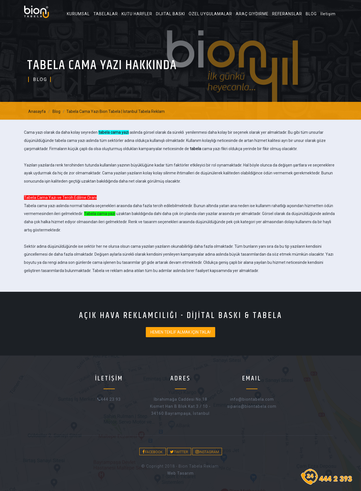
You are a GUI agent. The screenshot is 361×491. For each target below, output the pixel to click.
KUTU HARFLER (137, 14)
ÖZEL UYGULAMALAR (210, 14)
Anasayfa (37, 111)
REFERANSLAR (287, 14)
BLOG (311, 14)
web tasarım (180, 473)
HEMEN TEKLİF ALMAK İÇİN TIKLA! (180, 332)
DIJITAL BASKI (170, 14)
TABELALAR (105, 14)
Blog (56, 111)
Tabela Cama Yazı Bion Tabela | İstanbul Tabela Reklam (115, 111)
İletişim (328, 14)
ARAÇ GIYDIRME (252, 14)
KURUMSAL (78, 14)
